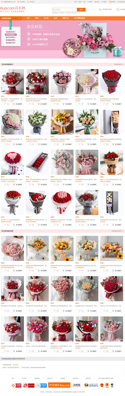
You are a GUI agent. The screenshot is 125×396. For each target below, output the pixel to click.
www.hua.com (57, 392)
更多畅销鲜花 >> (118, 64)
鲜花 (36, 18)
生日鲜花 (67, 13)
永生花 (46, 18)
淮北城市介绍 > (11, 43)
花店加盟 (75, 378)
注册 (84, 2)
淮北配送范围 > (11, 40)
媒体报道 (37, 378)
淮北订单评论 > (11, 37)
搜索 (81, 9)
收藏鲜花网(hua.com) (8, 2)
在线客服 (120, 9)
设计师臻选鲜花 (79, 18)
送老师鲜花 (55, 13)
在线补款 (88, 378)
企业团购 (62, 378)
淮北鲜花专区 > (11, 32)
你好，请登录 (78, 2)
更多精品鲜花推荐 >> (117, 231)
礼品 (55, 18)
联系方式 (49, 378)
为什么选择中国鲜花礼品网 (105, 378)
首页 (28, 18)
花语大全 (65, 18)
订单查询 (89, 2)
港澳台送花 (74, 13)
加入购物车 (17, 104)
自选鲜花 (61, 13)
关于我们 (24, 378)
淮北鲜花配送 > (11, 34)
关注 (6, 104)
